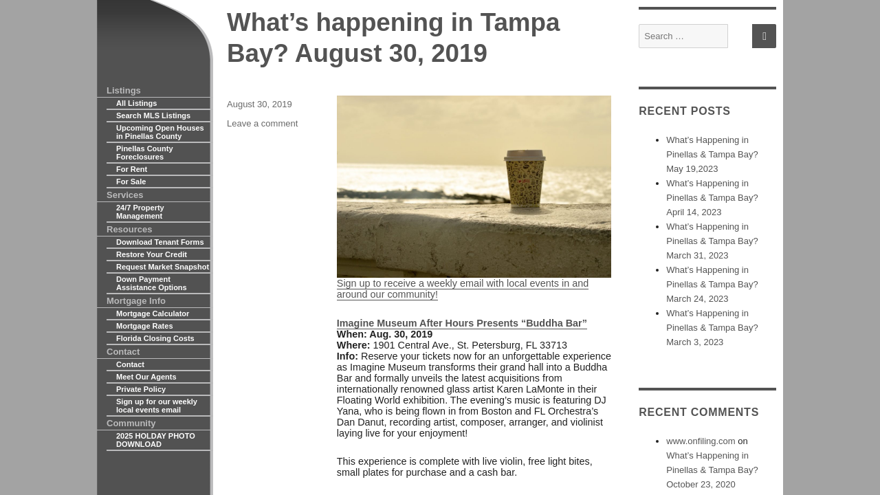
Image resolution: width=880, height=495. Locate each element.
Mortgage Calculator (152, 313)
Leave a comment (262, 123)
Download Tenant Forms (160, 242)
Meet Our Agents (146, 377)
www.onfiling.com (700, 441)
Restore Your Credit (151, 254)
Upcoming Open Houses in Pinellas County (160, 132)
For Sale (131, 181)
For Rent (131, 169)
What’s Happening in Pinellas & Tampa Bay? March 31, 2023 (712, 241)
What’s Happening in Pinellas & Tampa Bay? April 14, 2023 (712, 197)
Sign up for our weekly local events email (156, 405)
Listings (124, 90)
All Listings (136, 103)
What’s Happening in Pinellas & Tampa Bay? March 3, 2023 (712, 327)
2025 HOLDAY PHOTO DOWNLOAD (155, 440)
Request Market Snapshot (162, 267)
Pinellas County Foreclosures (144, 152)
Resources (129, 229)
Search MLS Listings (153, 115)
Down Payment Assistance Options (151, 283)
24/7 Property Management (140, 212)
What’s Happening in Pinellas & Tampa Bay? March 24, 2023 (712, 284)
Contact (123, 351)
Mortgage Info (136, 301)
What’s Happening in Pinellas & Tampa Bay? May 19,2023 (712, 154)
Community (131, 423)
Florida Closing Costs (155, 338)
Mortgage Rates (144, 326)
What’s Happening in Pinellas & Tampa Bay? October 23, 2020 (712, 470)
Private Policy (141, 389)
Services (125, 195)
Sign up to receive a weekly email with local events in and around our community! (474, 198)
